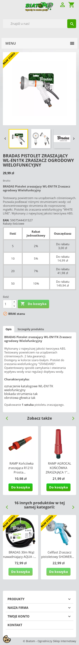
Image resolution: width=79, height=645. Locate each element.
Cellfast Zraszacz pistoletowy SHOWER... (57, 554)
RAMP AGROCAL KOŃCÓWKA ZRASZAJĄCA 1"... (58, 467)
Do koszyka (33, 303)
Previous (5, 417)
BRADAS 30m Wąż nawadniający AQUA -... (19, 554)
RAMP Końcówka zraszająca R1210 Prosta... (21, 467)
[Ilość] (7, 304)
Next (72, 417)
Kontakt (15, 625)
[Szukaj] (39, 23)
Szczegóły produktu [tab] (31, 329)
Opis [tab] (9, 329)
